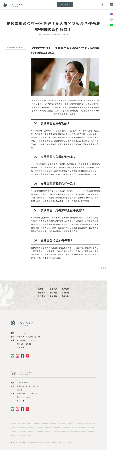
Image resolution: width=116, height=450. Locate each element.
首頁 (40, 34)
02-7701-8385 (22, 383)
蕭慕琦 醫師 (56, 34)
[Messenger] (112, 14)
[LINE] (112, 25)
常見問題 (65, 293)
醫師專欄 (47, 34)
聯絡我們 (65, 289)
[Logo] (13, 5)
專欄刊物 (65, 296)
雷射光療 (65, 34)
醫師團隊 (53, 296)
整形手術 (41, 293)
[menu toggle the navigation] (111, 4)
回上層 (91, 268)
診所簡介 (53, 293)
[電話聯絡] (112, 20)
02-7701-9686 (23, 333)
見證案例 (41, 296)
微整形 (41, 289)
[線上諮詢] (65, 4)
